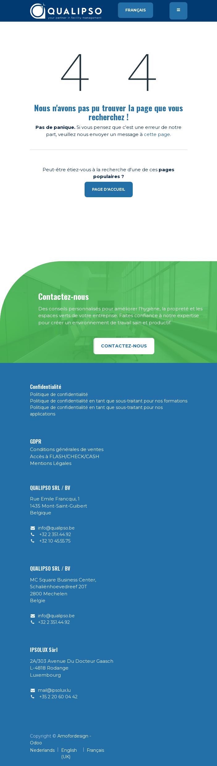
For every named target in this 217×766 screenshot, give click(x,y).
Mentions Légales (50, 463)
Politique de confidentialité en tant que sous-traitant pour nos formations (108, 401)
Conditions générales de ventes (66, 449)
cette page (157, 134)
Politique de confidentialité (59, 394)
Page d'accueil (108, 189)
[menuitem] (42, 753)
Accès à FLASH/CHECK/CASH (64, 456)
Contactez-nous (124, 346)
